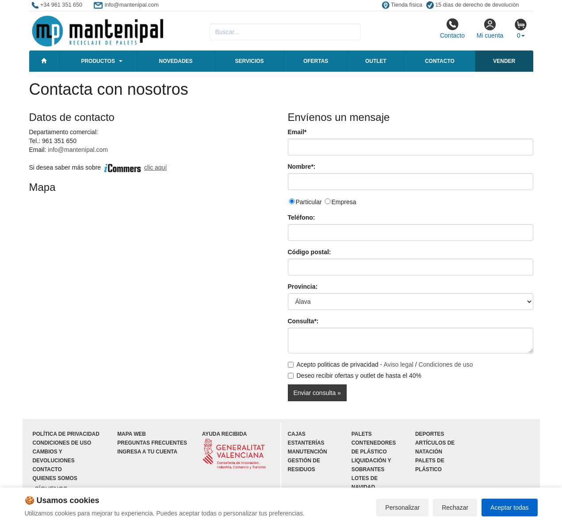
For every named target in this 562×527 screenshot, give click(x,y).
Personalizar (402, 507)
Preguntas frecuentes (152, 443)
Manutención (307, 452)
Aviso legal (398, 364)
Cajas (297, 434)
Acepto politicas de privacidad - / (380, 364)
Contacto (452, 28)
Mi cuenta (490, 28)
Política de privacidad (66, 434)
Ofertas (315, 61)
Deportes (429, 434)
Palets (362, 434)
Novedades (176, 61)
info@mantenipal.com (78, 149)
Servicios (249, 61)
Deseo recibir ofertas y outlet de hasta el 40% (355, 375)
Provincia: (303, 286)
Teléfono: (301, 217)
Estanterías (306, 443)
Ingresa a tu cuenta (147, 452)
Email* (297, 132)
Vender (504, 61)
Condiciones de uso (446, 364)
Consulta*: (303, 321)
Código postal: (309, 252)
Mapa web (131, 434)
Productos (98, 61)
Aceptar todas (509, 507)
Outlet (375, 61)
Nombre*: (302, 166)
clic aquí (155, 167)
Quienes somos (55, 478)
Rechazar (455, 507)
